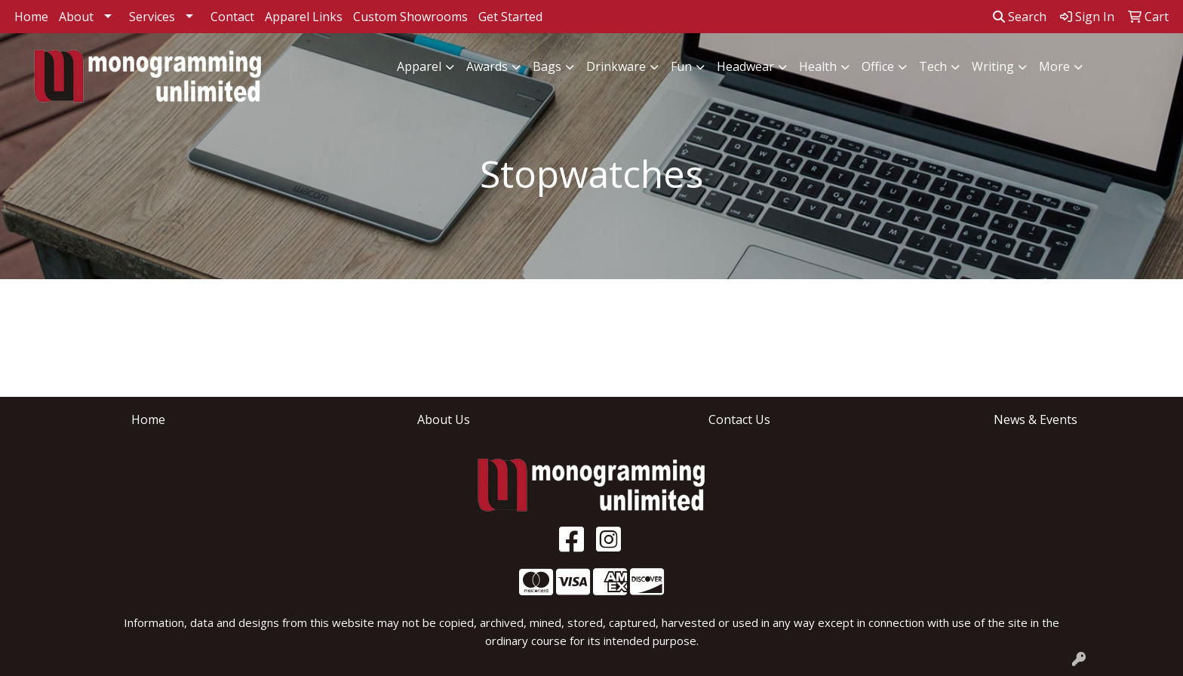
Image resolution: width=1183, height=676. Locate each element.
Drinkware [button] (616, 66)
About (76, 16)
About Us (443, 419)
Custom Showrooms (410, 16)
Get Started (510, 16)
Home (31, 16)
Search (1019, 16)
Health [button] (818, 66)
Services (152, 16)
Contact (232, 16)
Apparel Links (304, 16)
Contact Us (739, 419)
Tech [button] (933, 66)
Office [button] (878, 66)
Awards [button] (487, 66)
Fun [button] (681, 66)
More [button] (1054, 66)
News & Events (1035, 419)
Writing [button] (993, 66)
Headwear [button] (745, 66)
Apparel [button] (419, 66)
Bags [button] (547, 66)
